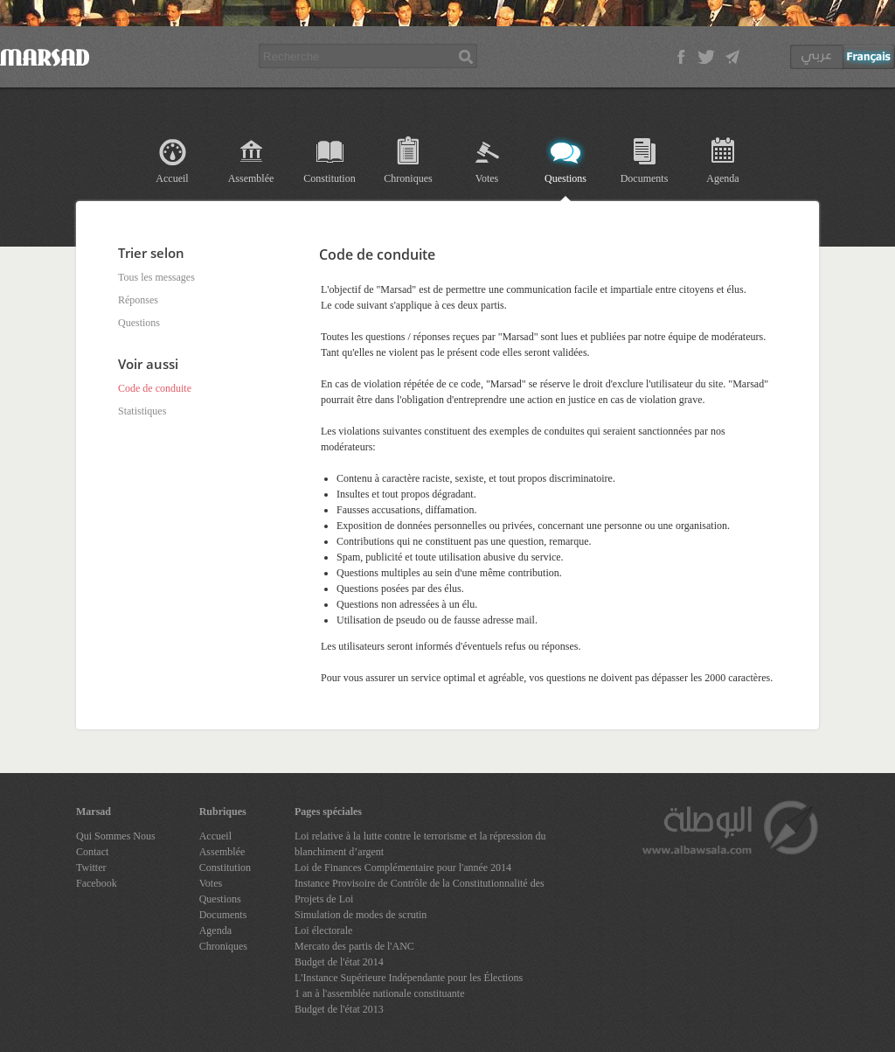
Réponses (138, 300)
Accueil (172, 178)
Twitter (91, 867)
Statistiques (142, 411)
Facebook (96, 883)
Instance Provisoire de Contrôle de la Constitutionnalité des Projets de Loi (420, 891)
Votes (486, 178)
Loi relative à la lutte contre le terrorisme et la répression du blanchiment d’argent (420, 844)
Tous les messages (156, 277)
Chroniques (408, 178)
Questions (565, 178)
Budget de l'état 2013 (339, 1009)
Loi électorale (323, 930)
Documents (645, 178)
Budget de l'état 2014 (339, 962)
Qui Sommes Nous (116, 836)
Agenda (722, 178)
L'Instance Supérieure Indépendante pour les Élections (409, 978)
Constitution (329, 178)
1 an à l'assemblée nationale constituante (379, 993)
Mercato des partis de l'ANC (354, 946)
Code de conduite (154, 388)
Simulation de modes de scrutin (361, 915)
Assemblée (251, 178)
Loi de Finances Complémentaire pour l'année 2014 (403, 867)
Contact (92, 852)
